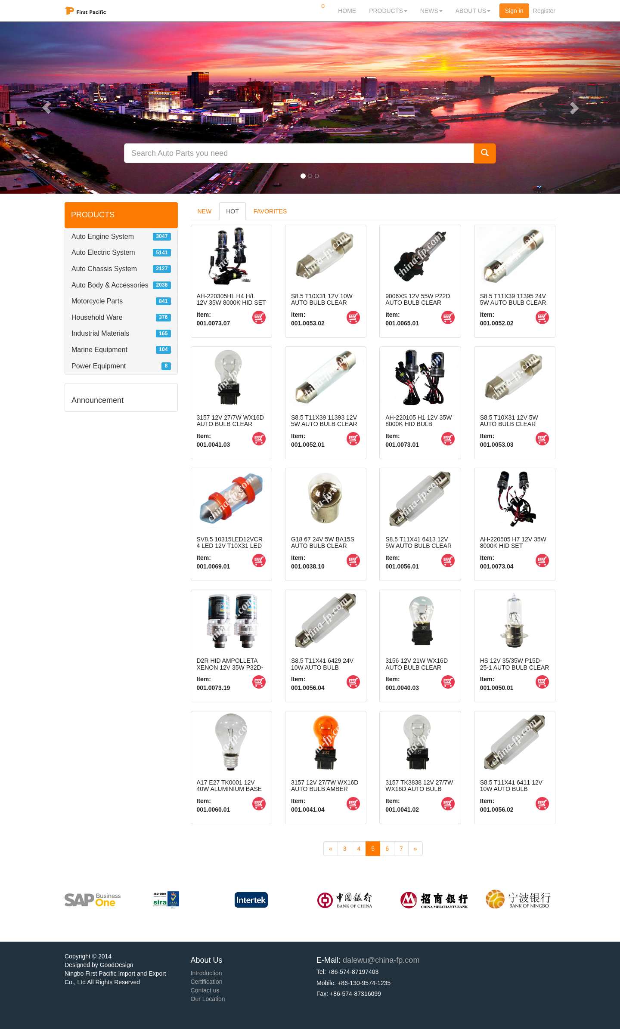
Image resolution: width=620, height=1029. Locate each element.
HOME (347, 10)
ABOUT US (473, 10)
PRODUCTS (388, 10)
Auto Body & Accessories (110, 285)
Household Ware (97, 317)
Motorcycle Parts (97, 301)
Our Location (208, 998)
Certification (207, 981)
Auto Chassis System (104, 268)
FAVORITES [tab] (270, 211)
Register (544, 10)
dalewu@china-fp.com (381, 960)
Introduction (206, 973)
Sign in (514, 10)
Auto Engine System (102, 236)
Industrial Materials (100, 333)
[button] (46, 108)
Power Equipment (98, 366)
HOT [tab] (232, 211)
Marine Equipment (99, 349)
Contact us (205, 990)
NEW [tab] (205, 211)
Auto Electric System (103, 252)
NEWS (431, 10)
